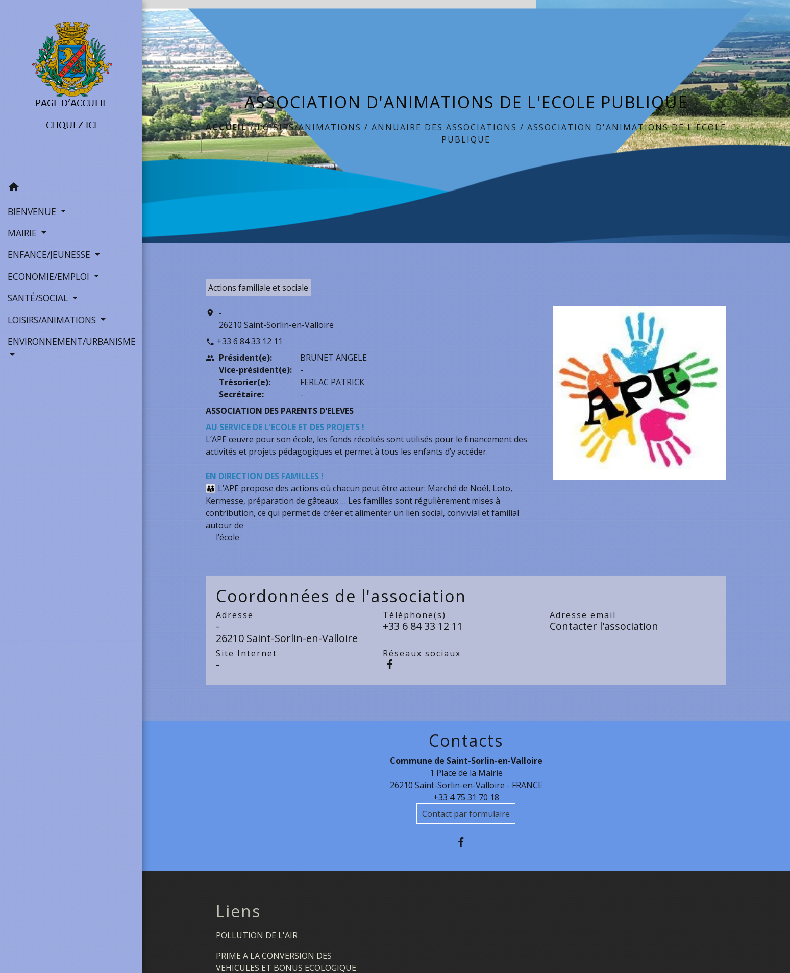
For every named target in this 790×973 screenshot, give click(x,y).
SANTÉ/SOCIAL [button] (39, 298)
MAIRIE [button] (23, 233)
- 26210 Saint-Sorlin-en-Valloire (276, 318)
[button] (71, 188)
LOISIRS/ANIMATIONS (309, 127)
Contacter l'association (604, 626)
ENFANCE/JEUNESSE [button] (50, 254)
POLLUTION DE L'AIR (257, 935)
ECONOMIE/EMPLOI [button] (50, 276)
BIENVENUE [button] (33, 211)
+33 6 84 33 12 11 (250, 341)
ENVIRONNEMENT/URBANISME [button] (71, 341)
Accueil (226, 127)
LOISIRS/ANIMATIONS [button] (53, 320)
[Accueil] (71, 88)
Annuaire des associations (444, 127)
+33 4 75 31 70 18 (466, 797)
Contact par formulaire (466, 813)
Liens (238, 911)
